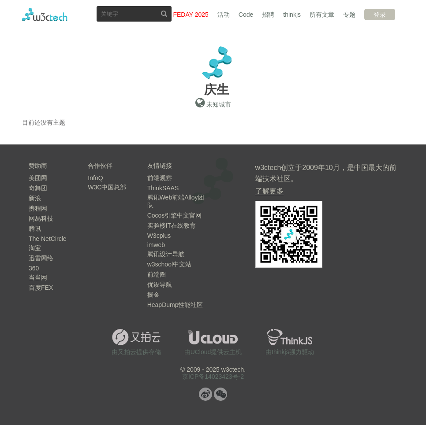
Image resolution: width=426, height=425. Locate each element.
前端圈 (156, 274)
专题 (349, 14)
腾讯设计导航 (165, 254)
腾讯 (35, 228)
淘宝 (35, 247)
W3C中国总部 (107, 187)
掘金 (153, 294)
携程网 (38, 208)
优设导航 (159, 284)
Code (246, 14)
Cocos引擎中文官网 (174, 215)
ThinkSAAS (163, 188)
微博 (205, 394)
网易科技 (41, 218)
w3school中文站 (169, 264)
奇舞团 (38, 188)
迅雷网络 (41, 258)
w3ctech (44, 14)
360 (34, 268)
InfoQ (95, 177)
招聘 (268, 14)
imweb (156, 244)
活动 (223, 14)
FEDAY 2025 (190, 14)
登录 (380, 14)
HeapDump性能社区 (175, 304)
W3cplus (159, 235)
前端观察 (159, 177)
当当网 (38, 277)
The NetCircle (48, 238)
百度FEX (41, 287)
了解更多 (269, 191)
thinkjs (292, 14)
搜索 (164, 13)
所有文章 (322, 14)
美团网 (38, 177)
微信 (220, 394)
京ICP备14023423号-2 (213, 376)
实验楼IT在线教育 (171, 225)
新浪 (35, 198)
